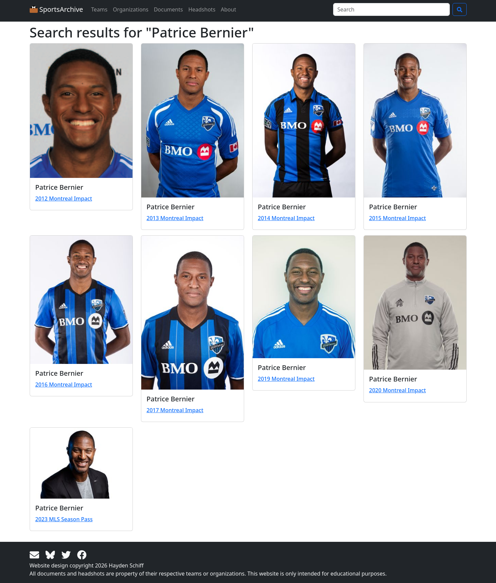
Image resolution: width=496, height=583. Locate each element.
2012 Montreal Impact (63, 198)
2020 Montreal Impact (397, 390)
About (228, 9)
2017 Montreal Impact (175, 410)
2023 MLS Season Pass (64, 519)
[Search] (391, 9)
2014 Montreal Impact (286, 218)
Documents (168, 9)
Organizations (130, 9)
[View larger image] (81, 111)
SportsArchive (56, 9)
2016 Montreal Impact (63, 384)
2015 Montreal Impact (397, 218)
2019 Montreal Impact (286, 378)
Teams (99, 9)
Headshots (201, 9)
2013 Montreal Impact (175, 218)
